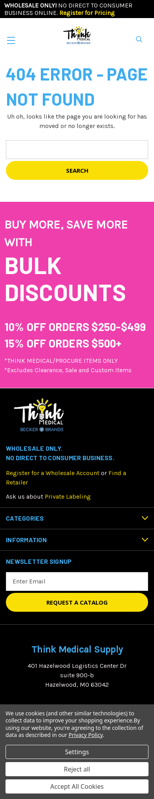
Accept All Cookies (77, 786)
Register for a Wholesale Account (52, 473)
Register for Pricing (87, 12)
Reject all (77, 769)
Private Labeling (68, 496)
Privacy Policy (86, 735)
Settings (77, 752)
